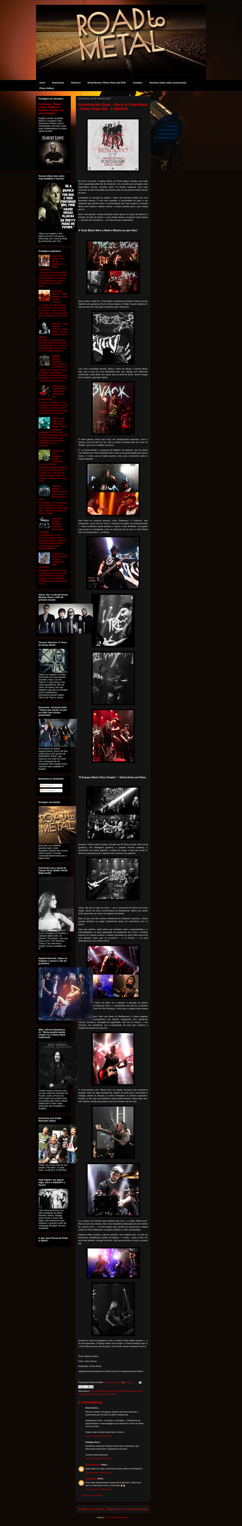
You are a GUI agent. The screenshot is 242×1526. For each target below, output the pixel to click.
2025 (92, 1391)
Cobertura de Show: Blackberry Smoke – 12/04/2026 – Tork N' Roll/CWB (52, 458)
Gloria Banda (130, 1391)
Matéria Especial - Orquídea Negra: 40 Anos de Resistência (59, 361)
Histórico (76, 82)
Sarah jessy (91, 1478)
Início (42, 82)
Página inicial (113, 1509)
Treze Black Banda (108, 1394)
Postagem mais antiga (135, 1509)
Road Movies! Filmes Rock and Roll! (106, 82)
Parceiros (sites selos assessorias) (167, 82)
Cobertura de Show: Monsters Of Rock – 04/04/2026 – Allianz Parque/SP (53, 560)
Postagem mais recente (91, 1509)
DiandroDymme (93, 1464)
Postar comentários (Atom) (117, 1517)
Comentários (48, 790)
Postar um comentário (92, 1495)
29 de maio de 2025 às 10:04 (99, 1489)
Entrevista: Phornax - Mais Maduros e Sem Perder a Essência (59, 296)
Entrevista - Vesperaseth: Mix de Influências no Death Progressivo (52, 263)
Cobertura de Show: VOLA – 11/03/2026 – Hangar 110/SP (59, 422)
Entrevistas (58, 82)
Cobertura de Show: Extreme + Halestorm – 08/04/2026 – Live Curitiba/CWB (53, 393)
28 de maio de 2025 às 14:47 (99, 1436)
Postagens (47, 785)
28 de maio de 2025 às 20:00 (99, 1472)
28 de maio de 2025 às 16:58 (99, 1458)
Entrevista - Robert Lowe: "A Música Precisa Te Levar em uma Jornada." (51, 109)
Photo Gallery (47, 88)
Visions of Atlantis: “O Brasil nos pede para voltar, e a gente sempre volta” (53, 493)
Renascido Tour (91, 1394)
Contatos (137, 82)
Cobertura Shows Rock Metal (109, 1391)
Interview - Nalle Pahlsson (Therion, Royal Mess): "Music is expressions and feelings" (53, 330)
